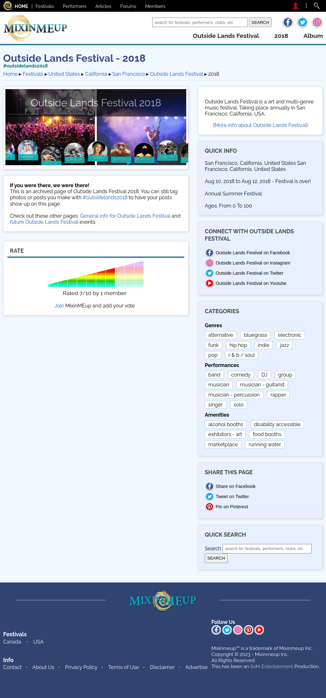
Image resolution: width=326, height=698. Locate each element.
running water (265, 444)
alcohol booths (225, 424)
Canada (12, 642)
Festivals (45, 6)
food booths (267, 434)
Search (142, 22)
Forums (128, 6)
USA (38, 642)
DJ (264, 375)
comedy (241, 375)
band (214, 375)
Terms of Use (123, 667)
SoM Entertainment (271, 666)
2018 (281, 35)
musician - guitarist (262, 385)
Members (155, 6)
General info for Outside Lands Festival (125, 216)
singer (215, 405)
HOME (21, 6)
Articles (103, 6)
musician (218, 385)
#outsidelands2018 (25, 66)
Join (59, 306)
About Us (43, 667)
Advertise (196, 667)
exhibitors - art (225, 434)
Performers (75, 6)
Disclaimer (162, 667)
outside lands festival (226, 35)
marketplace (223, 444)
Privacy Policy (81, 667)
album (313, 35)
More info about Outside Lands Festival (260, 125)
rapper (278, 395)
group (285, 375)
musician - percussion (233, 395)
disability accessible (277, 424)
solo (239, 405)
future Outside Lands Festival (44, 222)
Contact (12, 667)
